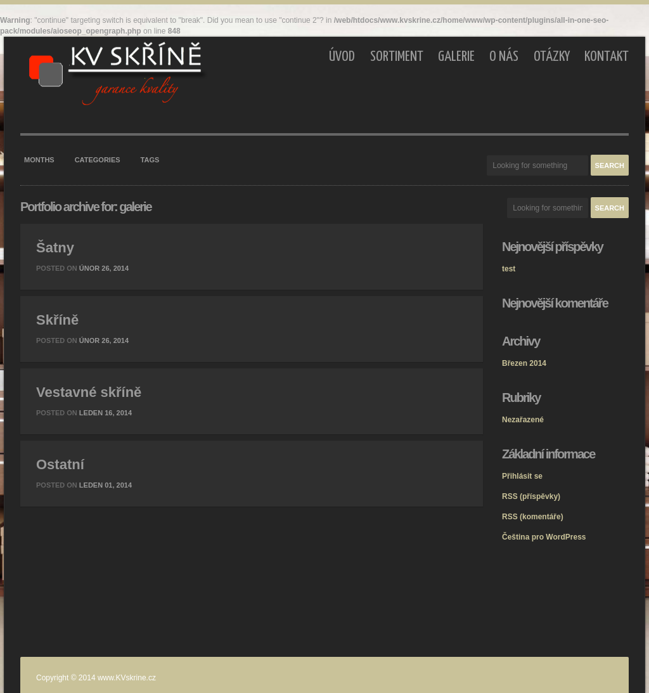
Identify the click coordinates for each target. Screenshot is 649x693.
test (508, 268)
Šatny (55, 248)
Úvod (342, 56)
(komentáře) (532, 516)
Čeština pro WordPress (544, 537)
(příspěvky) (531, 496)
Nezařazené (523, 419)
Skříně (57, 320)
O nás (503, 56)
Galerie (456, 56)
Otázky (552, 56)
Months (39, 160)
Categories (97, 160)
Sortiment (396, 56)
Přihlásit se (522, 476)
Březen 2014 (524, 363)
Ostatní (60, 464)
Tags (150, 160)
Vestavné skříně (88, 392)
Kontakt (606, 56)
